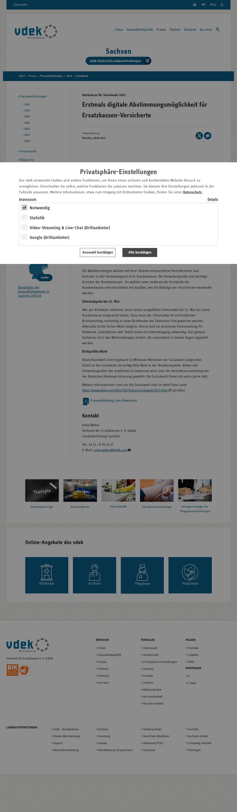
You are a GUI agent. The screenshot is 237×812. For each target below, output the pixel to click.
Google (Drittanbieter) (49, 237)
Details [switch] (213, 199)
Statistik (37, 218)
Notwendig (40, 208)
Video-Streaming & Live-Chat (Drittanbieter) (70, 228)
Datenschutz (192, 192)
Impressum (27, 199)
